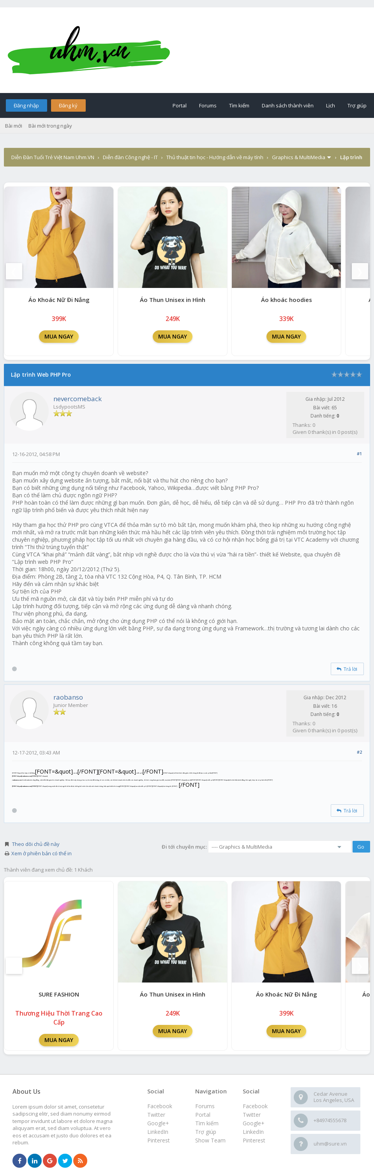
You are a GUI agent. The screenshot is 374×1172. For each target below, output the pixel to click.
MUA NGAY (58, 336)
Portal (180, 105)
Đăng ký (68, 105)
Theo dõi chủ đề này (36, 843)
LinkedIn (253, 1131)
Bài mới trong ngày (50, 125)
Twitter (252, 1114)
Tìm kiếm (239, 105)
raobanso (68, 697)
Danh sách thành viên (288, 105)
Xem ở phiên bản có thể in (41, 853)
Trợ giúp (357, 105)
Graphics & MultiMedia (298, 157)
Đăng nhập (26, 105)
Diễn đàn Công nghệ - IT (130, 157)
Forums (208, 105)
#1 (359, 453)
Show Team (210, 1140)
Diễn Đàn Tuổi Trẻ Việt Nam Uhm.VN (52, 157)
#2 (359, 752)
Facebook (255, 1106)
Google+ (254, 1123)
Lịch (330, 105)
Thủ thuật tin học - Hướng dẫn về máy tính (214, 157)
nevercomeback (77, 398)
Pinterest (254, 1140)
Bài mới (13, 125)
